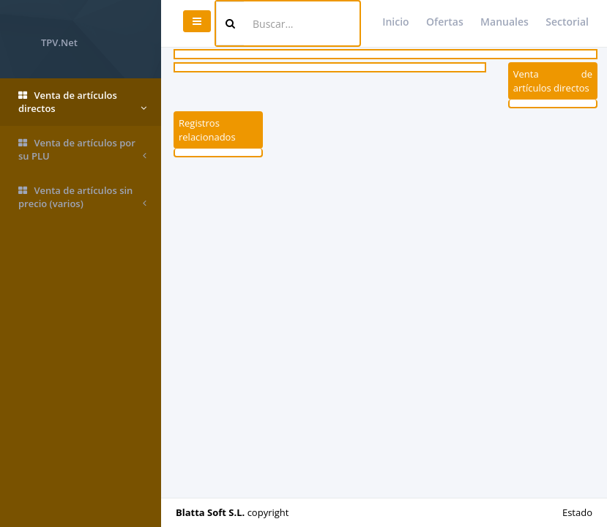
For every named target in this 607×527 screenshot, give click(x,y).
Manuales (504, 22)
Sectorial (567, 22)
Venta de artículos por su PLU (82, 149)
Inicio (395, 22)
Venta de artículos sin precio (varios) (82, 197)
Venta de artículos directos (82, 102)
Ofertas (444, 22)
